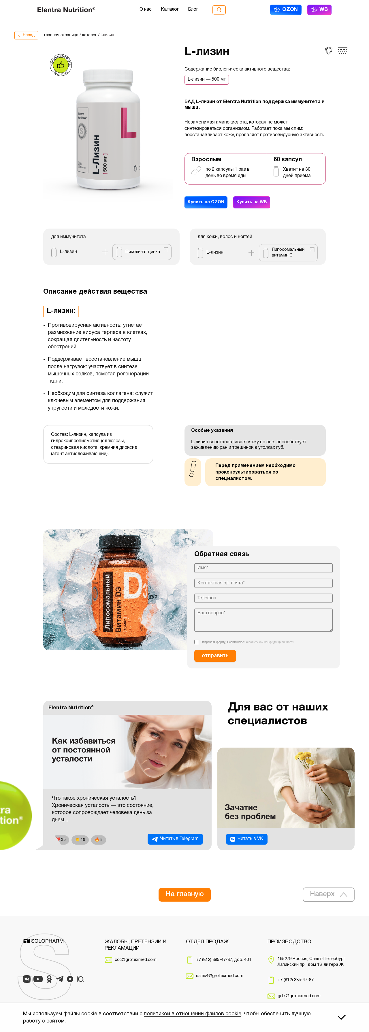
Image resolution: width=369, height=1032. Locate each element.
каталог (89, 35)
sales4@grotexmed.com (219, 976)
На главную (184, 894)
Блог (193, 9)
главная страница (61, 35)
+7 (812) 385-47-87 (296, 980)
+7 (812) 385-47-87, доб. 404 (223, 960)
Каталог (170, 9)
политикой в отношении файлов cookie (192, 1014)
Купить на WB (256, 203)
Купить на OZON (207, 203)
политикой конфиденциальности (271, 642)
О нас (146, 9)
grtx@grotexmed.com (299, 996)
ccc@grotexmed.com (136, 960)
